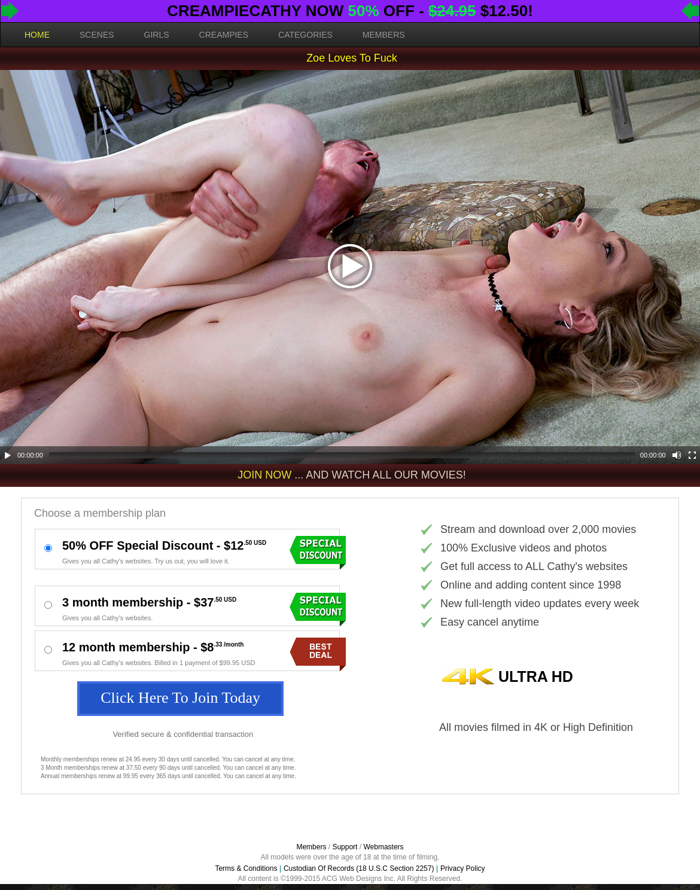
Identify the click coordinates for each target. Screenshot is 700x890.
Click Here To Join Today (180, 697)
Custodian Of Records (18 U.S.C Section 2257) (359, 868)
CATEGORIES (305, 34)
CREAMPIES (223, 34)
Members (311, 847)
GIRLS (156, 34)
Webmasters (383, 847)
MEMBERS (384, 34)
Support (344, 847)
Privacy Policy (462, 868)
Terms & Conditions (246, 868)
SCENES (97, 34)
